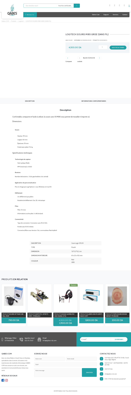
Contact (124, 14)
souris (89, 40)
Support (106, 14)
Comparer (71, 58)
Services (115, 14)
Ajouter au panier (118, 47)
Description (29, 101)
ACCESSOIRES (84, 40)
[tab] (30, 101)
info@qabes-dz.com (111, 374)
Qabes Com (95, 14)
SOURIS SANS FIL (103, 40)
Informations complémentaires (93, 101)
